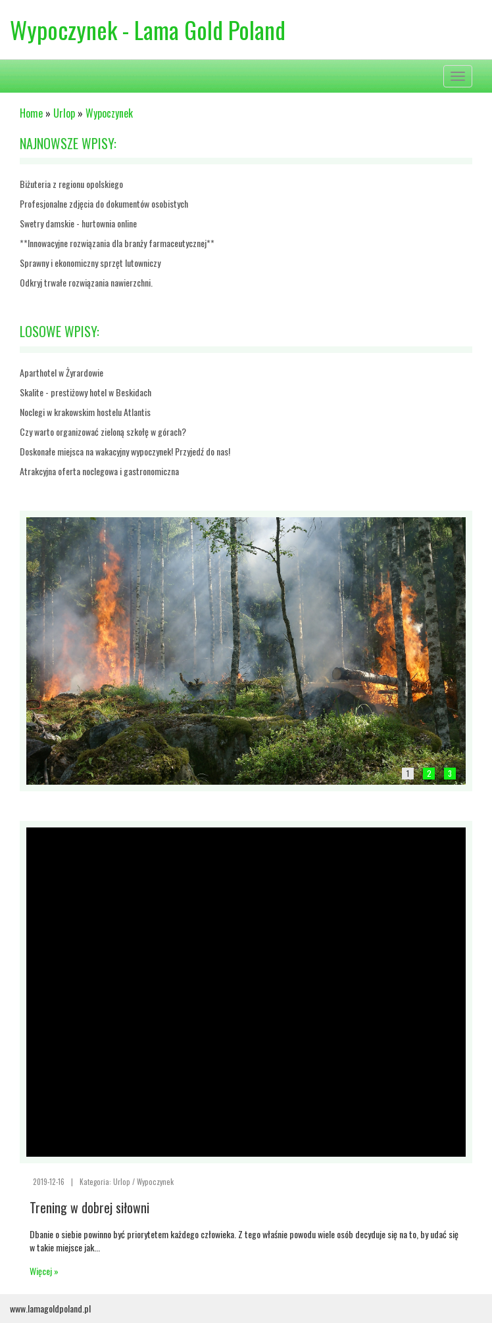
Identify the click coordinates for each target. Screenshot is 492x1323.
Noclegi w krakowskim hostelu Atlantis (85, 412)
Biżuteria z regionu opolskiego (71, 184)
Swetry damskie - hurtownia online (78, 223)
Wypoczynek (109, 113)
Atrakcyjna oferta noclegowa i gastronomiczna (99, 471)
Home (31, 113)
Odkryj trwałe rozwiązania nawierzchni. (86, 282)
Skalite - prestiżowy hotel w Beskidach (85, 392)
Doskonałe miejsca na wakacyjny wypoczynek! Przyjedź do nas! (125, 451)
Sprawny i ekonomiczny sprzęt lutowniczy (90, 262)
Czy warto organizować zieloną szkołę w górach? (103, 431)
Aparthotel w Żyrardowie (61, 372)
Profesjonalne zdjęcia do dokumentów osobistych (104, 203)
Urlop (64, 113)
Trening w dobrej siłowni (89, 1207)
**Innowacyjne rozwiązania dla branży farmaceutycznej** (117, 243)
